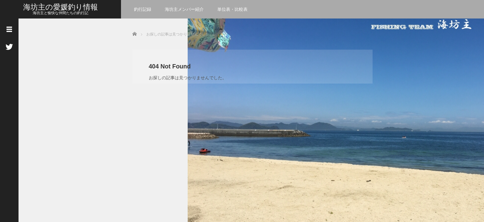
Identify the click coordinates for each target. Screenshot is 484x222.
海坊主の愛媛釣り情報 (60, 7)
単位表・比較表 (232, 9)
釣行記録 (142, 9)
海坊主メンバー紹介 (184, 9)
